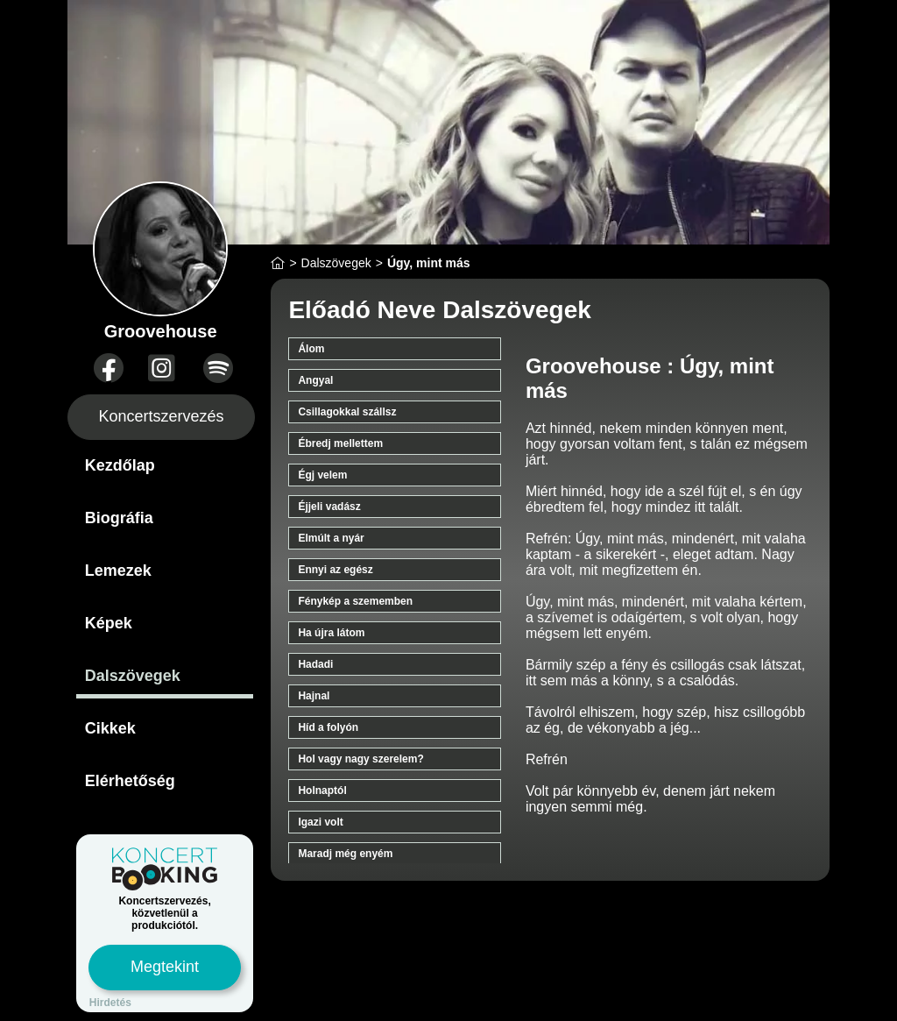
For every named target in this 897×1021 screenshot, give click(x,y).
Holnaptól (322, 790)
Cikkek (110, 728)
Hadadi (315, 664)
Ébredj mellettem (340, 443)
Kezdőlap (120, 465)
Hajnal (313, 696)
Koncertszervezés (161, 416)
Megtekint (165, 966)
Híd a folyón (328, 727)
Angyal (315, 380)
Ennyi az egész (335, 570)
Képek (108, 623)
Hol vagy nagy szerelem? (360, 759)
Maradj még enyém (345, 853)
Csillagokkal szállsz (347, 412)
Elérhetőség (130, 781)
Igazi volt (320, 822)
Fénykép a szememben (355, 601)
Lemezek (118, 570)
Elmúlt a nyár (331, 538)
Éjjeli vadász (329, 506)
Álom (311, 349)
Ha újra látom (331, 633)
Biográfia (119, 518)
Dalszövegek (132, 675)
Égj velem (322, 475)
